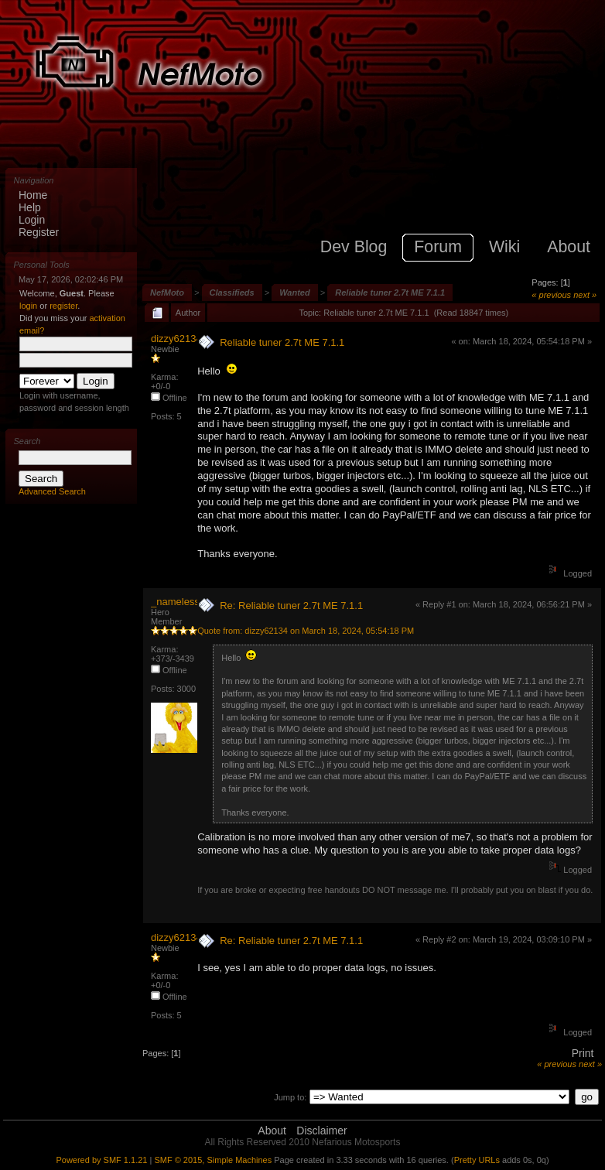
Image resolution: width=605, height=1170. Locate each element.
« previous (551, 294)
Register (39, 232)
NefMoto (167, 292)
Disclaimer (321, 1130)
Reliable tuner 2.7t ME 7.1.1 (390, 292)
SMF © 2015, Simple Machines (213, 1160)
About (272, 1130)
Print (583, 1053)
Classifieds (232, 292)
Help (30, 207)
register (63, 305)
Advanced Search (52, 491)
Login (32, 220)
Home (33, 195)
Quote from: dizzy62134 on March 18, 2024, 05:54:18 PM (305, 630)
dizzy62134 (176, 338)
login (28, 305)
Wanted (294, 292)
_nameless (175, 601)
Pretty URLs (477, 1160)
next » (584, 294)
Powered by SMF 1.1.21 (101, 1160)
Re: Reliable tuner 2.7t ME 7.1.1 (291, 605)
